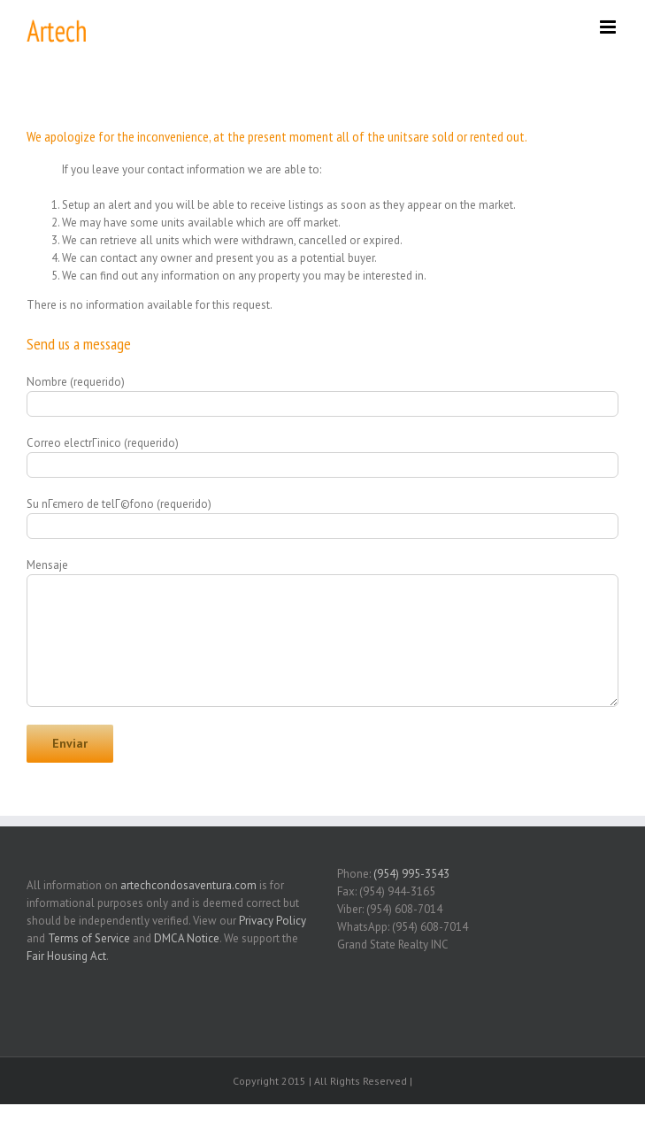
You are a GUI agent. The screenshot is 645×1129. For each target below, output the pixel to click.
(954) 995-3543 (411, 873)
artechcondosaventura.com (188, 885)
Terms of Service (89, 938)
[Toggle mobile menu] (609, 27)
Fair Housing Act (66, 956)
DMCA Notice (186, 938)
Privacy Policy (272, 920)
